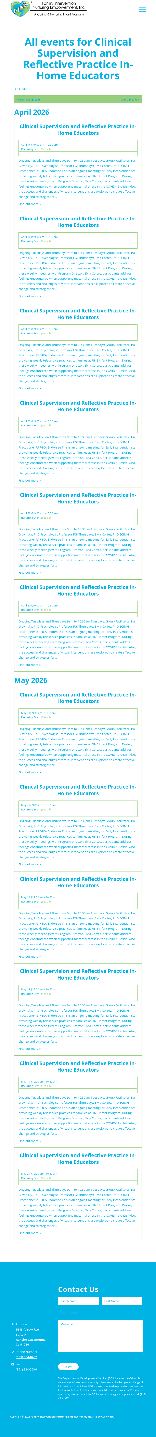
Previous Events (28, 99)
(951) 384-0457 (26, 1357)
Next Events (130, 99)
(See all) (46, 149)
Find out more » (29, 204)
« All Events (22, 89)
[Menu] (141, 9)
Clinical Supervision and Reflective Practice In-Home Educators (78, 129)
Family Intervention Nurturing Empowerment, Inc (61, 1416)
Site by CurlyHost (102, 1416)
